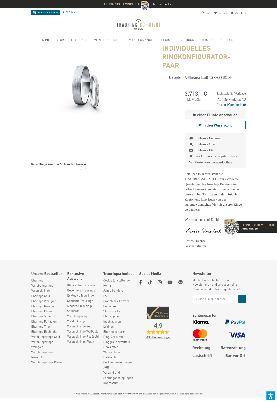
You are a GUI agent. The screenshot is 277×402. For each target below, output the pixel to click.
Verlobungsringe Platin (46, 362)
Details (175, 76)
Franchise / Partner (116, 301)
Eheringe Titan (41, 326)
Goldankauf (110, 306)
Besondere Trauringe (81, 290)
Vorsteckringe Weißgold (83, 331)
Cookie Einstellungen (117, 280)
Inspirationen (112, 321)
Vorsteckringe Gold (79, 326)
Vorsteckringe (40, 290)
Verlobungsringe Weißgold (42, 344)
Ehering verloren (114, 331)
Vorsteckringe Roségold (83, 336)
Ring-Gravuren (113, 337)
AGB (106, 367)
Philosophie (111, 316)
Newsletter (110, 347)
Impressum (111, 383)
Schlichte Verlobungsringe (78, 313)
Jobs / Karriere (113, 290)
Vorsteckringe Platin (80, 341)
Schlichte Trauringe (80, 301)
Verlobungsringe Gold (45, 337)
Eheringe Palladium (44, 321)
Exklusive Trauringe (80, 295)
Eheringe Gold (40, 296)
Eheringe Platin (41, 311)
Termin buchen (45, 12)
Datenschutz (111, 357)
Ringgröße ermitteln (116, 342)
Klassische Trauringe (81, 285)
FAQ (106, 296)
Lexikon (108, 326)
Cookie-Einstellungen (117, 362)
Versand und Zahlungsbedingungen (118, 374)
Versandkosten (130, 393)
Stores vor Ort (112, 311)
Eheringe (37, 280)
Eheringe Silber (41, 316)
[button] (270, 395)
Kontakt (108, 285)
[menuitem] (53, 40)
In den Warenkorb (231, 105)
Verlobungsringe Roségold (42, 354)
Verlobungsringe (42, 285)
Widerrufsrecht (113, 352)
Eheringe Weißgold (43, 301)
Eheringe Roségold (43, 306)
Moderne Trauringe (80, 306)
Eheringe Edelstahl (44, 331)
